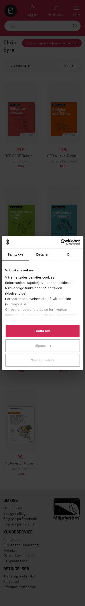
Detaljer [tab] (42, 254)
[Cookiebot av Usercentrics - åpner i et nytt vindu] (61, 242)
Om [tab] (69, 254)
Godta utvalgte (42, 360)
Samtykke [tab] (15, 254)
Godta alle (42, 331)
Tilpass (42, 345)
